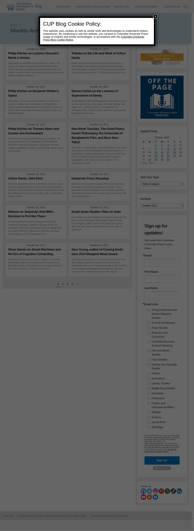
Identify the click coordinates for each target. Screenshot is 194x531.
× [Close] (155, 16)
